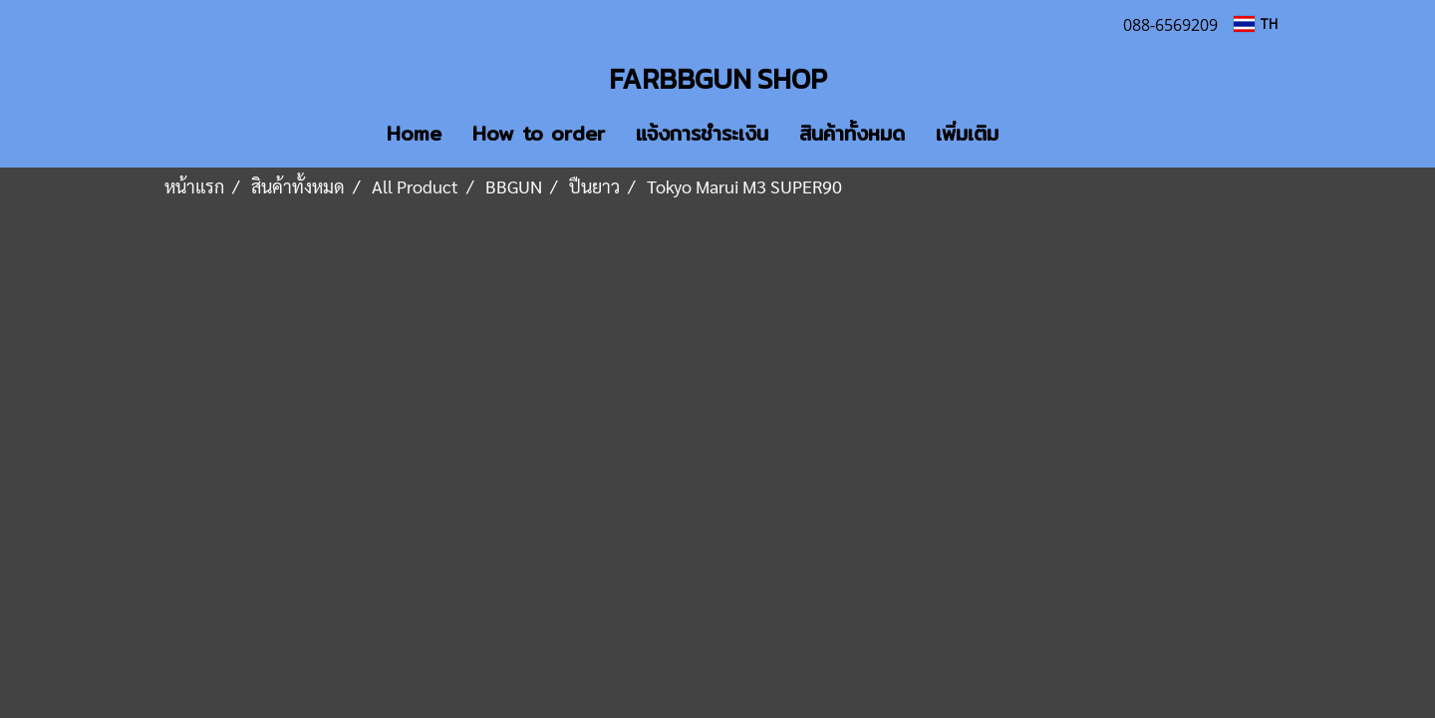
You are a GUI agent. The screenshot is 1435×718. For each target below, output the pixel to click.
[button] (1043, 134)
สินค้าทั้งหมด (852, 133)
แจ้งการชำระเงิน (702, 133)
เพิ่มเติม (967, 133)
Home (414, 133)
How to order (538, 133)
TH (1256, 23)
